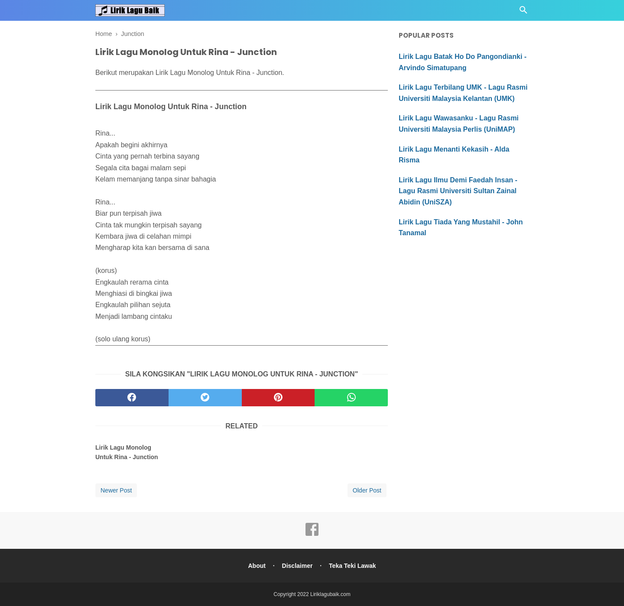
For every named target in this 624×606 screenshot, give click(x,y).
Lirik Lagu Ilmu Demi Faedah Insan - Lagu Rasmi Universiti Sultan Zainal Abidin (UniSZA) (458, 191)
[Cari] (523, 12)
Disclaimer (297, 565)
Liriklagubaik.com (330, 594)
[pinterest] (278, 397)
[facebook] (132, 397)
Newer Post (116, 490)
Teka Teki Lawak (352, 565)
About (256, 565)
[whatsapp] (351, 397)
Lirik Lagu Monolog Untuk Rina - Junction (126, 452)
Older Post (367, 490)
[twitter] (205, 397)
